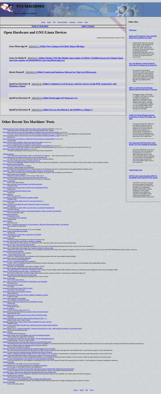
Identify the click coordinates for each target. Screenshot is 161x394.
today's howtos (88, 26)
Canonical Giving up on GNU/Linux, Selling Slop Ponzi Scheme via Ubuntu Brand (29, 139)
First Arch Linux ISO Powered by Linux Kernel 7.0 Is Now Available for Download (143, 143)
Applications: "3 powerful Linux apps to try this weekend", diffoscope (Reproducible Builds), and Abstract (36, 224)
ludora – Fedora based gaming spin (14, 255)
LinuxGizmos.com (135, 170)
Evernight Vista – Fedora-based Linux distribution (18, 167)
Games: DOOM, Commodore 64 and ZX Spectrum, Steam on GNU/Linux (26, 204)
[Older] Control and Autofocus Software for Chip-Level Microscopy (60, 72)
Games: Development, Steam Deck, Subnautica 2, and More (22, 234)
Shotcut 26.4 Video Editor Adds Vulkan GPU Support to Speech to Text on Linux (28, 248)
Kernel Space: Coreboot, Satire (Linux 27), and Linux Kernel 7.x (23, 201)
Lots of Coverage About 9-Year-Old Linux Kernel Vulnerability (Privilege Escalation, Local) (31, 135)
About (49, 22)
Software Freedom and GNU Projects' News (17, 191)
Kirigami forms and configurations (13, 265)
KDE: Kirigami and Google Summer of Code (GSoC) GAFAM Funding (25, 315)
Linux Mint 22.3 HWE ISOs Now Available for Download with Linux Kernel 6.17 (28, 145)
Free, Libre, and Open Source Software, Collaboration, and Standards (25, 281)
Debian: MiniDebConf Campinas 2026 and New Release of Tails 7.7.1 (25, 318)
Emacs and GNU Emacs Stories (13, 285)
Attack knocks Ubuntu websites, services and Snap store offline (23, 142)
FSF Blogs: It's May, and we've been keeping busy (19, 244)
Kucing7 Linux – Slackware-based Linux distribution (19, 261)
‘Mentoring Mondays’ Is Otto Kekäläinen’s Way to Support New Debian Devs (27, 379)
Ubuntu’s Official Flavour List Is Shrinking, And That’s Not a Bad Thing (25, 177)
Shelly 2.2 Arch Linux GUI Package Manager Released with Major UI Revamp (143, 88)
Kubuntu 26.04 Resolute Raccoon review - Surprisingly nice (22, 271)
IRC (54, 22)
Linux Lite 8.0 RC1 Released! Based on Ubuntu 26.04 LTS (21, 161)
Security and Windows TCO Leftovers (15, 218)
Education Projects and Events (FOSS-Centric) (18, 288)
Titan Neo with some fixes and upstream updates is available (22, 241)
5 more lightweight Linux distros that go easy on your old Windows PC (25, 157)
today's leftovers (8, 194)
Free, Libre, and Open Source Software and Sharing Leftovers (22, 184)
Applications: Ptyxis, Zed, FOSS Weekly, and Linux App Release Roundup (26, 335)
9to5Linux (133, 30)
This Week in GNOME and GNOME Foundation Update (20, 197)
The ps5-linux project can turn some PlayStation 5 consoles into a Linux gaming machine (31, 132)
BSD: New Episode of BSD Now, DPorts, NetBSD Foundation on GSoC (25, 295)
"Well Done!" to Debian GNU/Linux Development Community (22, 345)
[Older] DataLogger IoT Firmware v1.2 (54, 98)
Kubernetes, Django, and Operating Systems (17, 291)
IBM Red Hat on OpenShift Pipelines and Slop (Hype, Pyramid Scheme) (26, 312)
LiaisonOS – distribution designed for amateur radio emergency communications (28, 171)
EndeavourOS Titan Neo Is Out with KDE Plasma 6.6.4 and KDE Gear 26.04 (143, 37)
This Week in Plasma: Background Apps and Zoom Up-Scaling (23, 268)
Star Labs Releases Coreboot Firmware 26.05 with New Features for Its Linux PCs (143, 64)
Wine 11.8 (6, 228)
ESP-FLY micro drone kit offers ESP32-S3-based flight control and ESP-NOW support (143, 177)
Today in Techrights (40, 26)
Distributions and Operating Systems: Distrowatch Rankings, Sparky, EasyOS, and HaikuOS (32, 211)
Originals (72, 22)
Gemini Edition (62, 22)
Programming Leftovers (10, 214)
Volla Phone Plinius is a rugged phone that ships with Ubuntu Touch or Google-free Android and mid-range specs (38, 369)
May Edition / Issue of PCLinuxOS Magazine (17, 258)
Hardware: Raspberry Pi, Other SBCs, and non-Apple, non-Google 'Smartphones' (28, 208)
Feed (86, 22)
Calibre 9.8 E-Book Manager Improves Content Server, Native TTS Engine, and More (142, 117)
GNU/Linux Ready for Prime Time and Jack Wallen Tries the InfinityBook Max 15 (28, 338)
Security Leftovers (8, 308)
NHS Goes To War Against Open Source (16, 149)
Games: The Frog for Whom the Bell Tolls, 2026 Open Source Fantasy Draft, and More (30, 325)
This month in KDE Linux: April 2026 (14, 174)
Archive (79, 22)
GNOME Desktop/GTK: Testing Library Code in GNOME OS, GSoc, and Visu (27, 322)
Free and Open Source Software (13, 164)
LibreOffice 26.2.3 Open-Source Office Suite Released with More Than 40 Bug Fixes (29, 372)
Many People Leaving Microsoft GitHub (15, 231)
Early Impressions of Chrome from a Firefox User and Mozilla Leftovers (25, 187)
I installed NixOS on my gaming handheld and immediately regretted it (25, 365)
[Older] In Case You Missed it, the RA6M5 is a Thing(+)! (62, 110)
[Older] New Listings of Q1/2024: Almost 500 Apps (56, 46)
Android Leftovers (8, 154)
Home (43, 22)
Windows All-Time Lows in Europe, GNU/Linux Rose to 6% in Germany (25, 129)
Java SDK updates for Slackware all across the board (20, 275)
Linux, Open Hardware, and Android (14, 298)
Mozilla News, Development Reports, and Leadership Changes (23, 301)
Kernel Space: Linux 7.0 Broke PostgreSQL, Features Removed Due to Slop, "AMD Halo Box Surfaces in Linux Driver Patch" (42, 328)
